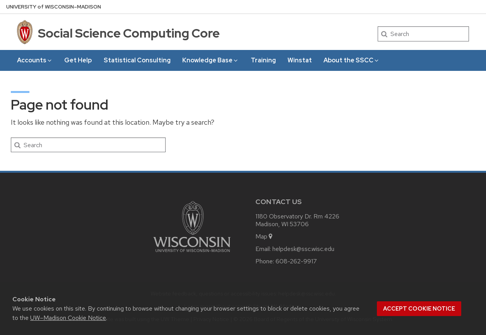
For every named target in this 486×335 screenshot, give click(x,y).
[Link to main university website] (192, 253)
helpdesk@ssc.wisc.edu (303, 249)
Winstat (299, 60)
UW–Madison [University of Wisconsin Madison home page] (53, 6)
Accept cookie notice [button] (419, 309)
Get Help (78, 60)
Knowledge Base (210, 60)
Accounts (35, 60)
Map (264, 236)
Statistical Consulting (137, 60)
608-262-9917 (296, 261)
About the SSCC (351, 60)
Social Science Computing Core (129, 33)
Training (263, 60)
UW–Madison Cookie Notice (68, 318)
